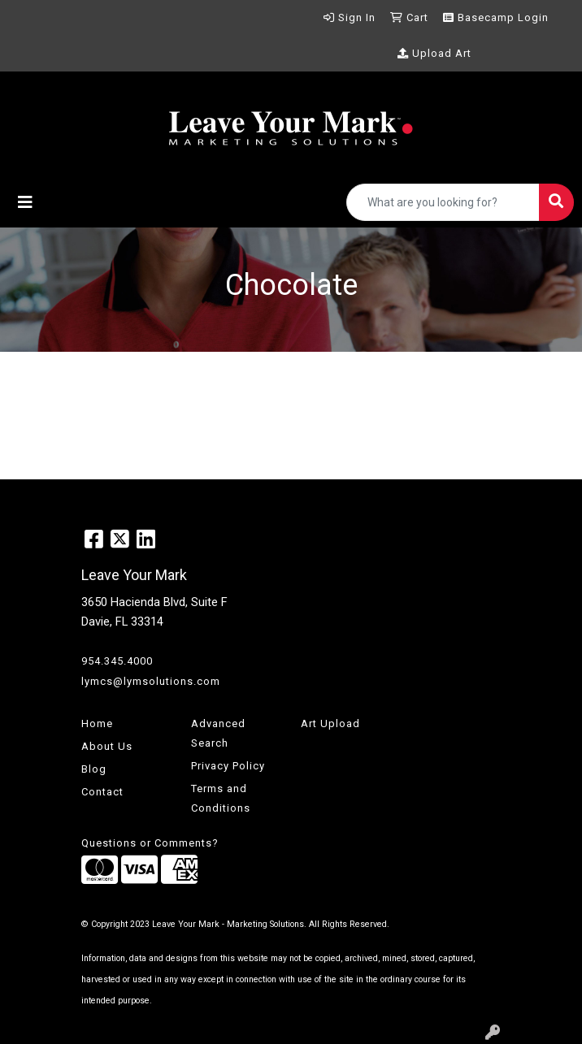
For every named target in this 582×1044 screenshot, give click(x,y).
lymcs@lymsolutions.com (150, 681)
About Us (106, 746)
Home (97, 723)
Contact (102, 792)
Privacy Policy (228, 766)
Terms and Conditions (220, 798)
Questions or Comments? (150, 843)
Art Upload (330, 723)
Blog (93, 769)
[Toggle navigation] (25, 202)
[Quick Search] (443, 202)
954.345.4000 (117, 661)
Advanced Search (218, 733)
